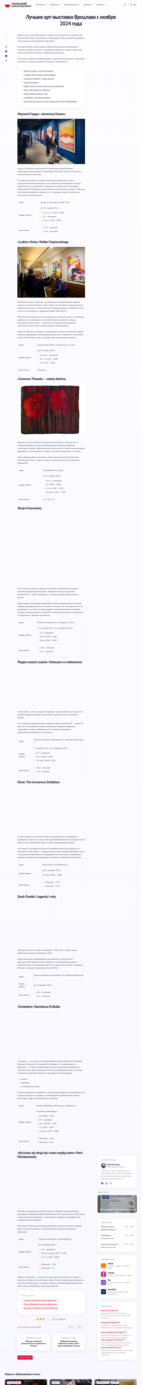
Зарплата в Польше (108, 1310)
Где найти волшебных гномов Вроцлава (41, 1308)
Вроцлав (71, 1327)
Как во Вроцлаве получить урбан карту (40, 1304)
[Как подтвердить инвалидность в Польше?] (117, 1204)
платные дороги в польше (111, 1340)
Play (109, 1280)
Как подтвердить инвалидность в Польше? (118, 1209)
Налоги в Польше (14, 1382)
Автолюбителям (103, 1382)
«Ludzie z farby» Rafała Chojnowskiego (40, 75)
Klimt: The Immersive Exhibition (37, 90)
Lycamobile (112, 1289)
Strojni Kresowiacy (31, 82)
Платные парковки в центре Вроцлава (40, 1300)
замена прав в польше (110, 1347)
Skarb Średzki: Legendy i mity (36, 94)
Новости (80, 1327)
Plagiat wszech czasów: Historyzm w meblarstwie (44, 86)
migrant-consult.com (108, 1229)
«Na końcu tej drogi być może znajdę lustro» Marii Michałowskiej (50, 101)
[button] (125, 4)
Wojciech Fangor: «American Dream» (39, 71)
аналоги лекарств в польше (112, 1332)
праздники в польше (109, 1322)
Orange (110, 1263)
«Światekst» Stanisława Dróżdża (37, 97)
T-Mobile (111, 1273)
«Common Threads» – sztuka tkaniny (39, 78)
